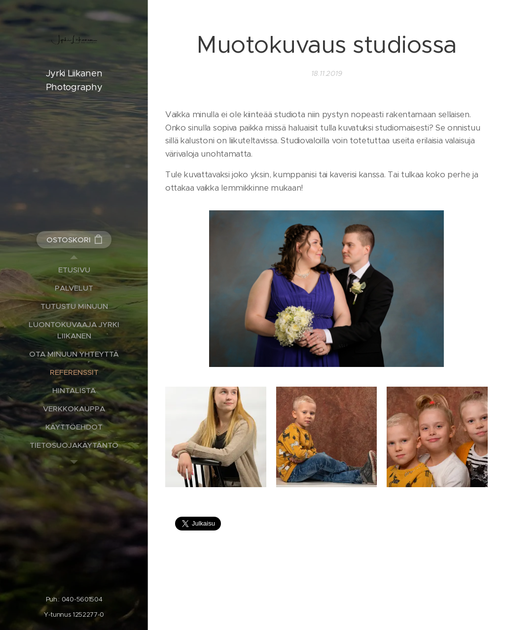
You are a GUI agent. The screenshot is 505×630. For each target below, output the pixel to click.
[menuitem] (74, 269)
